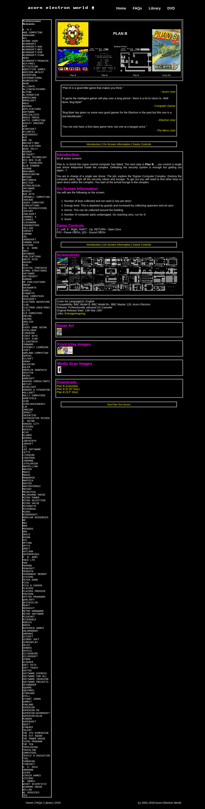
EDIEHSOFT (29, 299)
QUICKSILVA (30, 602)
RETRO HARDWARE (33, 611)
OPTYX (26, 546)
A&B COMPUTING (32, 32)
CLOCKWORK (29, 222)
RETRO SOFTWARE (33, 614)
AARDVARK (29, 35)
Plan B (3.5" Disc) (67, 392)
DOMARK (27, 279)
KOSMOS (27, 438)
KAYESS (27, 429)
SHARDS (27, 648)
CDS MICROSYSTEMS (35, 208)
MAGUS (26, 475)
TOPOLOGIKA (30, 747)
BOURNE (27, 168)
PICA (26, 582)
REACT (26, 605)
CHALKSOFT (29, 214)
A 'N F (27, 29)
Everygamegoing (75, 313)
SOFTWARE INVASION (35, 679)
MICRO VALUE (31, 503)
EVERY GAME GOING (35, 327)
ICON (26, 401)
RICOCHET (29, 616)
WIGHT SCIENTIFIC (35, 784)
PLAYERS (28, 588)
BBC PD (27, 140)
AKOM (26, 83)
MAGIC (26, 472)
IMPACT (27, 412)
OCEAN (26, 537)
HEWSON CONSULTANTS (36, 381)
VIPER (26, 772)
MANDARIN (29, 477)
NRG (25, 531)
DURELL (27, 290)
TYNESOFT (29, 764)
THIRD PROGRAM (32, 741)
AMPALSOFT (29, 100)
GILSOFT (28, 358)
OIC (25, 540)
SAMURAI (28, 633)
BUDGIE (27, 191)
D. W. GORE (30, 248)
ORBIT (26, 548)
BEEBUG (27, 151)
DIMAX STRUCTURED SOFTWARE (35, 272)
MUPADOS (28, 528)
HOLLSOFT (29, 392)
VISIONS (28, 778)
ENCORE (27, 319)
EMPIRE (27, 316)
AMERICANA (29, 97)
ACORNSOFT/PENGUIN (35, 61)
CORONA (27, 234)
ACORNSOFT (29, 44)
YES (25, 795)
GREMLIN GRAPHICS (35, 370)
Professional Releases (32, 23)
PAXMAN (27, 565)
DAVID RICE (30, 259)
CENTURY (28, 211)
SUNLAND (28, 704)
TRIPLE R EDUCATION (36, 755)
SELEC (26, 645)
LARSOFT (28, 443)
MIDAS (26, 511)
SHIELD (27, 650)
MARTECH (28, 480)
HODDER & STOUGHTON (36, 390)
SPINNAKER (29, 684)
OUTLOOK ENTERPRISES (31, 553)
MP (24, 520)
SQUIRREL (29, 690)
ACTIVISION (30, 66)
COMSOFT (28, 231)
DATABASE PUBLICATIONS (32, 255)
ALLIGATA (29, 86)
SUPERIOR (29, 707)
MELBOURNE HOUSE (34, 494)
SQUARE (27, 687)
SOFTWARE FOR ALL (35, 676)
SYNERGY (28, 727)
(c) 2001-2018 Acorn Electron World (159, 802)
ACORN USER (30, 41)
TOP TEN (28, 744)
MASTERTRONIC (32, 486)
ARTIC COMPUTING (34, 120)
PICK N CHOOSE (32, 585)
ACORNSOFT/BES (32, 49)
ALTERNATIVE (31, 95)
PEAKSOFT (29, 568)
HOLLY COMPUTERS (34, 395)
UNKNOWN (28, 770)
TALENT (27, 730)
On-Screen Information (117, 144)
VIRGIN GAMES (32, 775)
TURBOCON (29, 761)
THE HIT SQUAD (32, 736)
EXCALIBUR (29, 330)
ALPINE (27, 92)
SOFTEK (27, 670)
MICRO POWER (31, 497)
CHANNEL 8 (29, 217)
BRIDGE (27, 177)
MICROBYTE (29, 506)
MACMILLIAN (30, 466)
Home (121, 8)
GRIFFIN (28, 373)
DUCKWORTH (29, 287)
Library (155, 8)
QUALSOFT (29, 599)
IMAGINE (28, 409)
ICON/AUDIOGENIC (34, 404)
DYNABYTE (29, 293)
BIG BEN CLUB (32, 160)
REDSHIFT (29, 608)
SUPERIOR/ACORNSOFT (36, 713)
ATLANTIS (29, 131)
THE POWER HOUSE (34, 738)
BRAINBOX (29, 171)
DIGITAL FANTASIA (35, 268)
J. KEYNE (29, 421)
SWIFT (26, 724)
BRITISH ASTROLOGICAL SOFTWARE (32, 186)
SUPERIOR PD (31, 710)
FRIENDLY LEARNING (35, 347)
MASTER (27, 483)
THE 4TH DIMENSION (35, 733)
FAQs (137, 8)
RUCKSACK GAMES (33, 628)
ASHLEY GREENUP (33, 123)
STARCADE (29, 693)
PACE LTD (29, 560)
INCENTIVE (29, 415)
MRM (25, 526)
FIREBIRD (29, 333)
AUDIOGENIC (30, 134)
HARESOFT (29, 378)
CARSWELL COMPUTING (36, 197)
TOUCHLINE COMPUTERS (29, 751)
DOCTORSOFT (30, 276)
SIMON (26, 659)
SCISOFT (28, 636)
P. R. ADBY (30, 557)
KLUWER (27, 435)
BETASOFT (29, 154)
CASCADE (28, 200)
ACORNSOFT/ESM (32, 52)
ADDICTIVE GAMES (34, 69)
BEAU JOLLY (30, 148)
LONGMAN (28, 460)
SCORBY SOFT (31, 639)
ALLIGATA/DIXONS (34, 89)
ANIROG (27, 106)
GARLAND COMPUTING (35, 353)
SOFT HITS (29, 665)
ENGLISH (28, 321)
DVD (171, 8)
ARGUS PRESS (31, 117)
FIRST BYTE (30, 336)
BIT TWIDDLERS (32, 163)
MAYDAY (27, 489)
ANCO (26, 103)
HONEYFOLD (29, 398)
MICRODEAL (29, 509)
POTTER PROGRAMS (34, 597)
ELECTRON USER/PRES (36, 307)
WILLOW (27, 789)
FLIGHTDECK (30, 341)
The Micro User (166, 130)
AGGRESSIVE (30, 80)
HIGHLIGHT (29, 387)
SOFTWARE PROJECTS (35, 682)
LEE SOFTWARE (32, 449)
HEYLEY (27, 384)
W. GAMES (29, 781)
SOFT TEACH (30, 667)
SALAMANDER (30, 631)
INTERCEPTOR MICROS (36, 418)
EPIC (26, 324)
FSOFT (26, 350)
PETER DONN (30, 580)
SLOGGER (28, 662)
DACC (26, 251)
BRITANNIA (29, 180)
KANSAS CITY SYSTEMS (31, 425)
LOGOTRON (29, 458)
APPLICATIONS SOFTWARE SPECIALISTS (32, 112)
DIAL (26, 265)
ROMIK (26, 625)
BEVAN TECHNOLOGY (35, 157)
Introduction (94, 144)
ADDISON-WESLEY (33, 72)
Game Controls (142, 144)
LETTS (26, 452)
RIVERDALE (29, 619)
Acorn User (169, 91)
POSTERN (28, 594)
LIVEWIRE (29, 455)
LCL (25, 446)
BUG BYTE (29, 194)
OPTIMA (27, 543)
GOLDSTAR (29, 364)
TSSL (26, 758)
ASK (25, 126)
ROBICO (27, 622)
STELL (26, 696)
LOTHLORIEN (30, 463)
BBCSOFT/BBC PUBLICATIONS (32, 144)
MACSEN (27, 469)
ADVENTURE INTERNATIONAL (32, 76)
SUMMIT (27, 701)
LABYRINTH (29, 441)
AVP (25, 137)
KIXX (26, 432)
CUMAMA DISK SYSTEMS (31, 244)
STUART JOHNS (32, 699)
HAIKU (26, 375)
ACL (25, 38)
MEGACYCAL (29, 492)
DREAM (26, 285)
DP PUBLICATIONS (34, 282)
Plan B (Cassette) (67, 386)
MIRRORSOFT (30, 514)
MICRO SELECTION (34, 500)
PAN (25, 563)
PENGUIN (28, 571)
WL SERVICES (31, 792)
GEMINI (27, 355)
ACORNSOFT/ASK (32, 46)
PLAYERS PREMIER (34, 591)
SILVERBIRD (30, 653)
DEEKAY (27, 262)
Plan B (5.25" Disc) (68, 389)
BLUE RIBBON (31, 165)
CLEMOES (28, 219)
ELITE (26, 310)
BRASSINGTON (31, 174)
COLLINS (28, 228)
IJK (25, 407)
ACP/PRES (29, 63)
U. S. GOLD (30, 767)
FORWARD (28, 344)
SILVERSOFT (30, 656)
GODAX (26, 361)
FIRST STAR (30, 338)
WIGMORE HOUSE (32, 787)
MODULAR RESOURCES (35, 517)
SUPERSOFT (29, 721)
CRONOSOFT (29, 239)
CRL (25, 236)
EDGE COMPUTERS (33, 296)
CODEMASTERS (31, 225)
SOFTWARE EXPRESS (35, 673)
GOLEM (26, 367)
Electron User (167, 120)
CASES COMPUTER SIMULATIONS (33, 204)
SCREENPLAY (30, 642)
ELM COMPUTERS (32, 313)
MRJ (25, 523)
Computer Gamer (164, 105)
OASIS (26, 534)
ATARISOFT (29, 129)
